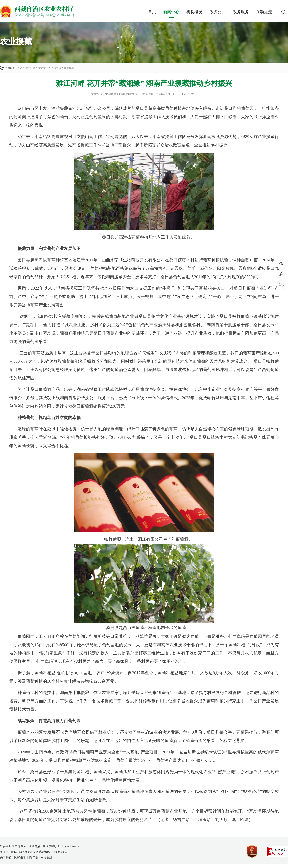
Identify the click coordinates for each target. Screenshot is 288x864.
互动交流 (264, 12)
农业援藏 (69, 67)
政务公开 (218, 12)
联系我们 (19, 857)
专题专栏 (43, 67)
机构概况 (194, 12)
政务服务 (241, 12)
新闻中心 (171, 12)
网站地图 (46, 857)
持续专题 (56, 67)
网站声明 (32, 857)
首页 (152, 12)
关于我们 (5, 857)
